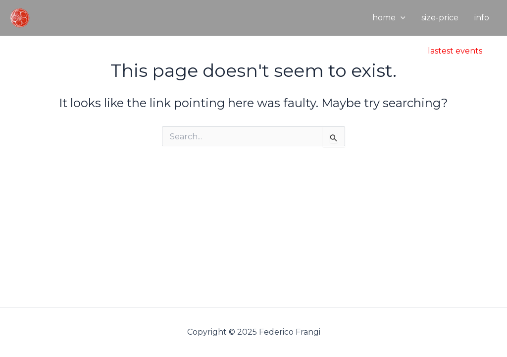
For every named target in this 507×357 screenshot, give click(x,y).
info (481, 17)
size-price (439, 17)
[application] (401, 17)
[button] (455, 51)
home (389, 17)
